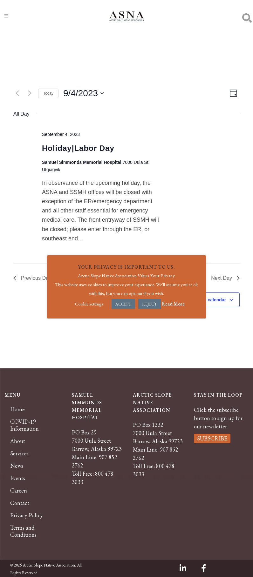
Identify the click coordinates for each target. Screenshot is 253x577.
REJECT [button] (149, 304)
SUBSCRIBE (212, 438)
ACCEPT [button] (123, 304)
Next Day (225, 278)
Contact (19, 503)
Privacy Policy (26, 515)
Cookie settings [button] (89, 304)
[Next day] (29, 93)
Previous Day (32, 278)
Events (17, 478)
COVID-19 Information (24, 425)
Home (17, 409)
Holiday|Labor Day (78, 148)
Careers (19, 490)
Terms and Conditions (23, 531)
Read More (173, 304)
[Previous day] (17, 93)
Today (48, 93)
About (17, 441)
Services (19, 453)
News (16, 465)
